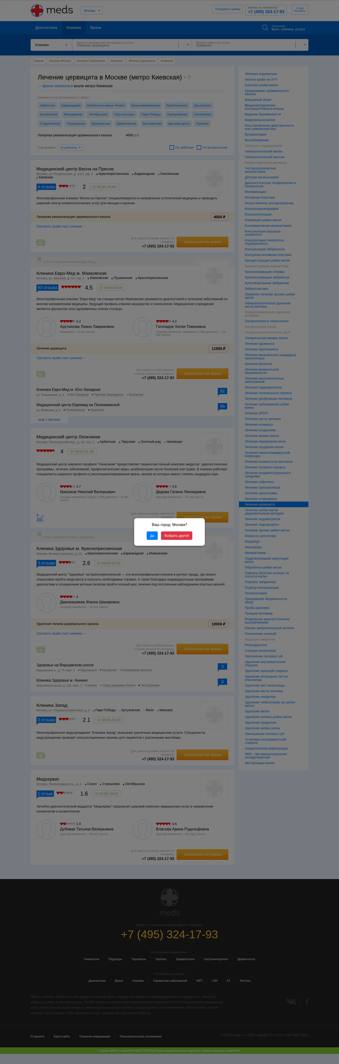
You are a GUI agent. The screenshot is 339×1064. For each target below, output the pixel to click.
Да (152, 536)
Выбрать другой (177, 536)
